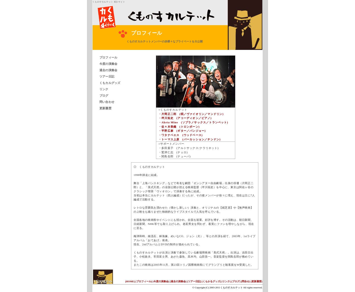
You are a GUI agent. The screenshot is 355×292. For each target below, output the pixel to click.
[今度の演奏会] (161, 281)
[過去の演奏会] (178, 281)
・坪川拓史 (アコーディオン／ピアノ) (185, 118)
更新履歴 (105, 108)
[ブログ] (235, 281)
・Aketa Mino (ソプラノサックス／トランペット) (193, 122)
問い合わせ (106, 102)
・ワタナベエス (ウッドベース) (180, 135)
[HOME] (130, 281)
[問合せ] (245, 281)
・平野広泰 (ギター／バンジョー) (182, 130)
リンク (103, 89)
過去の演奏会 (108, 70)
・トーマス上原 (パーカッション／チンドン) (189, 139)
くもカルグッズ (109, 83)
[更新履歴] (256, 281)
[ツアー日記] (194, 281)
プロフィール (108, 57)
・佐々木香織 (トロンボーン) (179, 126)
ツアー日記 (106, 76)
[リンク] (225, 281)
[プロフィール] (143, 281)
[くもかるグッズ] (211, 281)
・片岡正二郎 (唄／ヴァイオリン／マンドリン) (191, 114)
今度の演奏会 (108, 64)
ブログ (103, 95)
